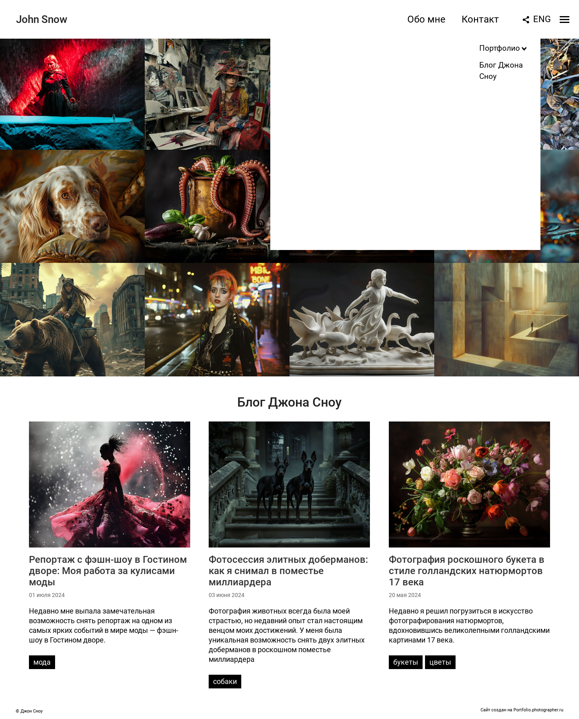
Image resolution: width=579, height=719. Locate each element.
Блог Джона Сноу (289, 402)
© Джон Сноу (29, 711)
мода (42, 662)
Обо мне (426, 19)
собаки (225, 681)
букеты (405, 662)
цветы (440, 662)
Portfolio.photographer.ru (538, 710)
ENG (542, 19)
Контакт (480, 19)
